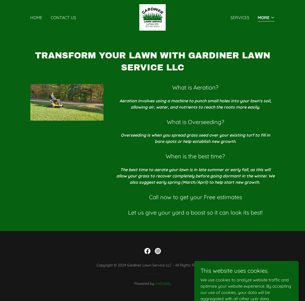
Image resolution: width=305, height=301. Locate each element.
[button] (266, 17)
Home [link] (36, 17)
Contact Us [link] (63, 17)
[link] (152, 17)
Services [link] (240, 17)
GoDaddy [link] (163, 283)
